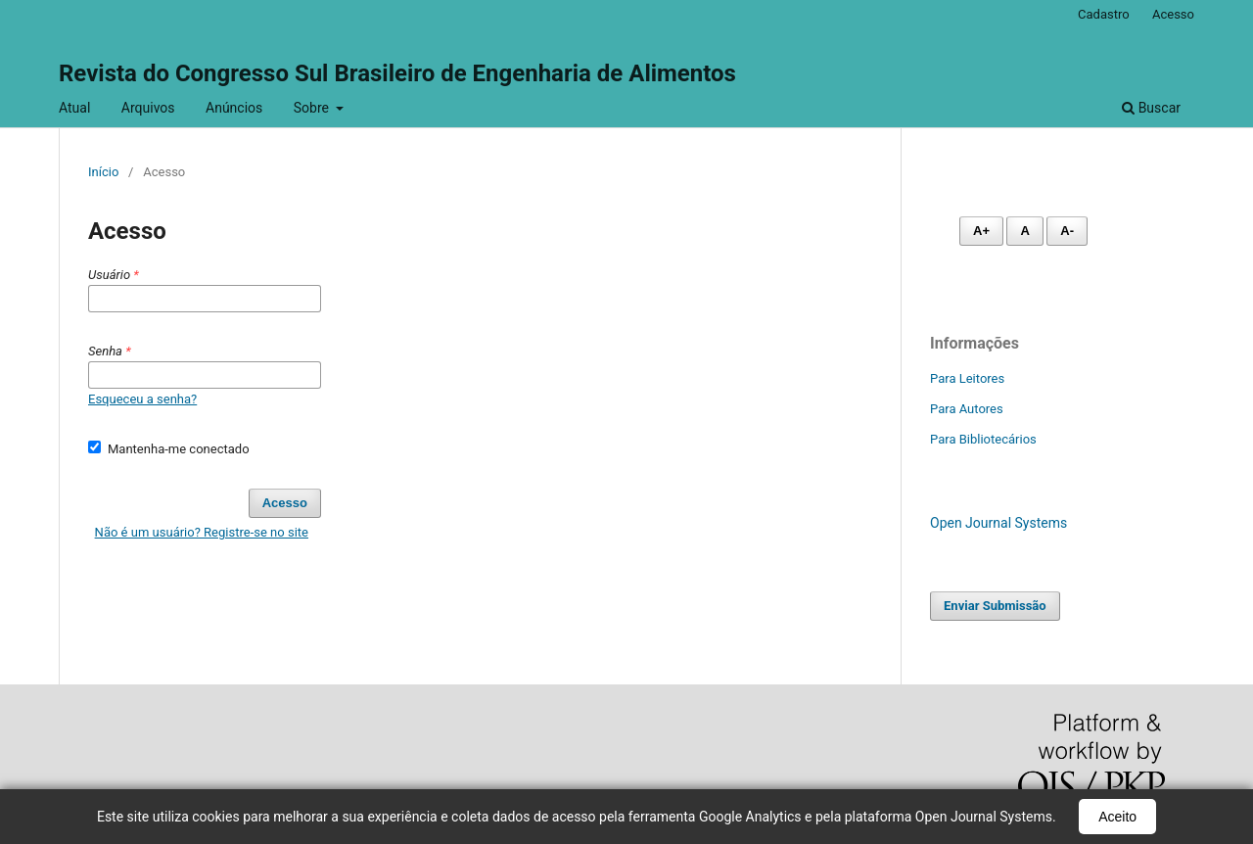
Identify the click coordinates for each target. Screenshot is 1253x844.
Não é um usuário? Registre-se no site (201, 532)
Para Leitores (967, 378)
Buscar (1151, 108)
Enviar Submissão (995, 605)
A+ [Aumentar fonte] (981, 230)
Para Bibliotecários (983, 439)
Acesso (1173, 14)
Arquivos (148, 108)
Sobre (313, 108)
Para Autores (966, 408)
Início (103, 171)
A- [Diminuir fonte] (1067, 230)
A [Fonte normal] (1024, 230)
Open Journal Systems (998, 523)
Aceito (1117, 816)
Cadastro (1104, 14)
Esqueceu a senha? (142, 399)
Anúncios (234, 108)
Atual (74, 108)
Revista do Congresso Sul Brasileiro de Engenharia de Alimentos (397, 73)
